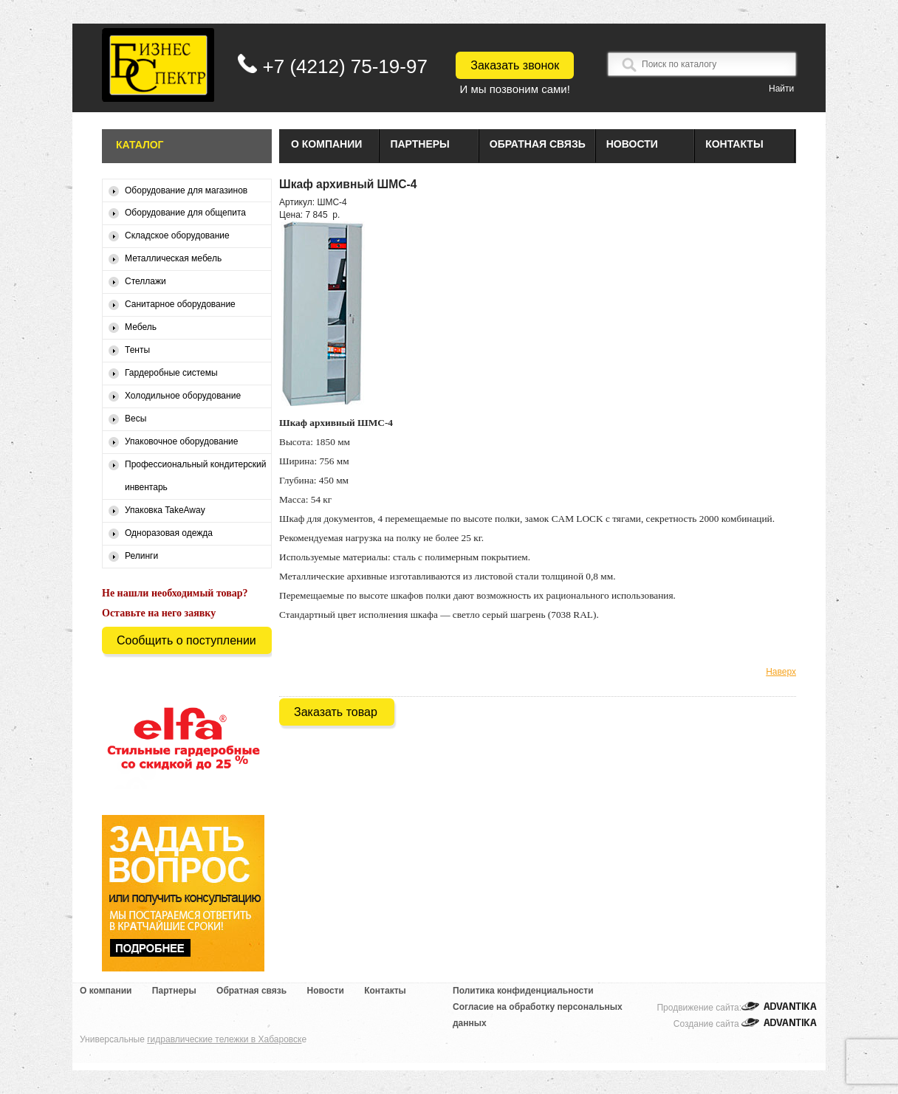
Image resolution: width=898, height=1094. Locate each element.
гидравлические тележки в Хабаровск (224, 1039)
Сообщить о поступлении (186, 640)
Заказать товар (335, 712)
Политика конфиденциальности (523, 990)
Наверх (781, 672)
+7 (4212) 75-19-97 (345, 66)
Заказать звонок (514, 65)
